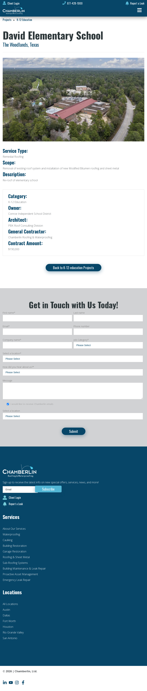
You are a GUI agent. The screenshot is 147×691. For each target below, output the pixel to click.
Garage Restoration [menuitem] (14, 551)
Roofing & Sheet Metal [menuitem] (16, 557)
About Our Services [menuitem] (14, 529)
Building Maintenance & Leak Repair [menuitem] (24, 568)
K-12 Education (24, 20)
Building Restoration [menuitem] (15, 546)
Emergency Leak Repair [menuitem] (17, 580)
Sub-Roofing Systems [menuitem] (15, 563)
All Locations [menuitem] (10, 604)
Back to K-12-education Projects (73, 267)
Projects (7, 20)
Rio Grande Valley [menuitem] (13, 632)
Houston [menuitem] (8, 627)
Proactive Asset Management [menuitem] (20, 574)
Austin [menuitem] (6, 610)
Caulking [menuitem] (7, 540)
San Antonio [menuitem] (10, 638)
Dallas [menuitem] (6, 615)
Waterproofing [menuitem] (11, 534)
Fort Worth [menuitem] (9, 621)
